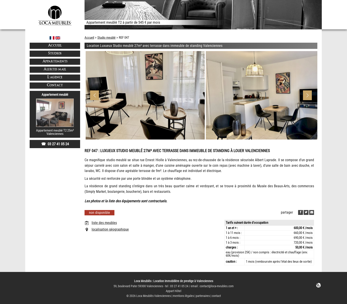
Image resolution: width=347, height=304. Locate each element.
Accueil (55, 45)
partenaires (203, 296)
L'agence (55, 77)
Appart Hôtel (173, 291)
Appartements (54, 61)
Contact (55, 85)
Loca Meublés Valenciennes (153, 296)
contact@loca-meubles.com (217, 286)
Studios (55, 53)
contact (216, 296)
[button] (307, 95)
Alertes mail (55, 69)
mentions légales (183, 296)
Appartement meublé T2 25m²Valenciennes (55, 132)
